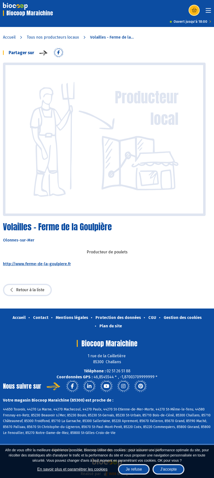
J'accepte (168, 469)
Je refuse (134, 469)
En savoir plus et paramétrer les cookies (72, 469)
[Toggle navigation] (208, 12)
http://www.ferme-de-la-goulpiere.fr (37, 264)
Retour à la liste (27, 289)
